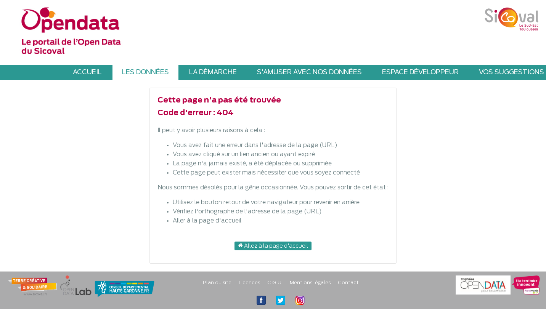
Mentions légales (310, 282)
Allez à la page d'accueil (273, 245)
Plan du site (217, 282)
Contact (348, 282)
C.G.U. (275, 282)
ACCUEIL (87, 72)
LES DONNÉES (145, 72)
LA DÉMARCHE (213, 72)
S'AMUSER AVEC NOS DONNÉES (309, 72)
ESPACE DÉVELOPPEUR (420, 72)
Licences (249, 282)
